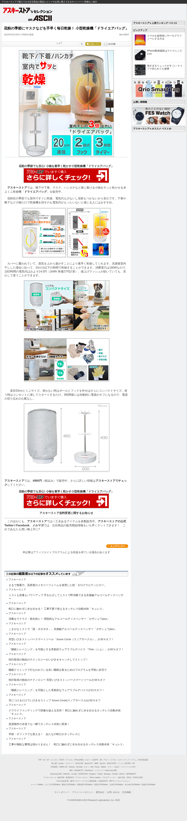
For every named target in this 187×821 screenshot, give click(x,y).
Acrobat (79, 767)
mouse (61, 763)
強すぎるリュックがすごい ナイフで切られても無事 (164, 67)
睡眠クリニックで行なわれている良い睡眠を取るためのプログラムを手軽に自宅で (58, 669)
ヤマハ (110, 767)
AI (44, 760)
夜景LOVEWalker (101, 785)
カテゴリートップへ (117, 546)
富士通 (54, 763)
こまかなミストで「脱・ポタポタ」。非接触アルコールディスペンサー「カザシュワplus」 (63, 628)
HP (133, 763)
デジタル (69, 760)
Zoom (117, 767)
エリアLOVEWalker (52, 785)
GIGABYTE (78, 770)
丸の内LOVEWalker (132, 785)
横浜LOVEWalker (68, 785)
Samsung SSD (56, 774)
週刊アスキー (75, 781)
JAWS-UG (63, 767)
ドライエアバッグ (35, 191)
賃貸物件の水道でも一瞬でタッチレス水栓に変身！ (39, 723)
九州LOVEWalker (116, 785)
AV (101, 760)
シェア (59, 43)
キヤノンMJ (88, 767)
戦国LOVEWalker (148, 785)
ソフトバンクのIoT (128, 767)
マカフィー (69, 763)
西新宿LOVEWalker (85, 785)
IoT (47, 760)
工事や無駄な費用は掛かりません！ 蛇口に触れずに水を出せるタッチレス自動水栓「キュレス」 (67, 744)
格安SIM (60, 777)
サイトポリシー (61, 792)
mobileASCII (103, 781)
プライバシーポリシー (82, 792)
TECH (61, 760)
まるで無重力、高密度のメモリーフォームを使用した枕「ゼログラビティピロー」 (58, 585)
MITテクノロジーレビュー (119, 781)
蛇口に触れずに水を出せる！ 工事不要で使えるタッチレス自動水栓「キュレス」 (57, 608)
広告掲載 (126, 792)
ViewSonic (89, 770)
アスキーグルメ (81, 777)
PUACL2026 (138, 777)
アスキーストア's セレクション (28, 10)
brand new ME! (111, 770)
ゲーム (134, 760)
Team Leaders (95, 777)
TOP (40, 760)
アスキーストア (17, 187)
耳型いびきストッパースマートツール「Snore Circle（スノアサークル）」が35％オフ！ (61, 639)
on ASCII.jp (40, 18)
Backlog (107, 774)
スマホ (113, 760)
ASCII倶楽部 (143, 760)
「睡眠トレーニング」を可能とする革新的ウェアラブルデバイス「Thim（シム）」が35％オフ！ (66, 649)
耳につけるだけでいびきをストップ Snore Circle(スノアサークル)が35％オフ (55, 700)
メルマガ (38, 525)
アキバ (106, 760)
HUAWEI (54, 767)
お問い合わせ (113, 792)
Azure (97, 767)
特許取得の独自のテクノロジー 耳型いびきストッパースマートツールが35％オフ (57, 679)
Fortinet (115, 774)
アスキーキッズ (49, 777)
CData (99, 774)
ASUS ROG (111, 763)
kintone (72, 767)
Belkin (103, 767)
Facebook (23, 525)
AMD (96, 763)
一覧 (81, 44)
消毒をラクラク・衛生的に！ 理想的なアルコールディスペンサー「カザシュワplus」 (59, 618)
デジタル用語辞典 (89, 781)
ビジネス (54, 760)
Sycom (102, 763)
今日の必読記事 (62, 781)
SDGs (129, 777)
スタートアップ (123, 760)
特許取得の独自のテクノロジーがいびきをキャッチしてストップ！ (48, 659)
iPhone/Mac (79, 760)
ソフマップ (99, 770)
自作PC (95, 760)
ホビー (88, 760)
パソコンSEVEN (124, 763)
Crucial (74, 774)
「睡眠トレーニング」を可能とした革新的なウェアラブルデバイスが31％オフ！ (56, 690)
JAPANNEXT (131, 774)
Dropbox (92, 774)
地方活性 (121, 777)
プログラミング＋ (109, 777)
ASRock (66, 774)
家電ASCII (70, 777)
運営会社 (100, 792)
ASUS (121, 774)
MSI (71, 770)
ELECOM (79, 763)
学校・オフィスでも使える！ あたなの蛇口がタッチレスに (44, 734)
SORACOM (83, 774)
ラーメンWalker (37, 785)
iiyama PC (89, 763)
